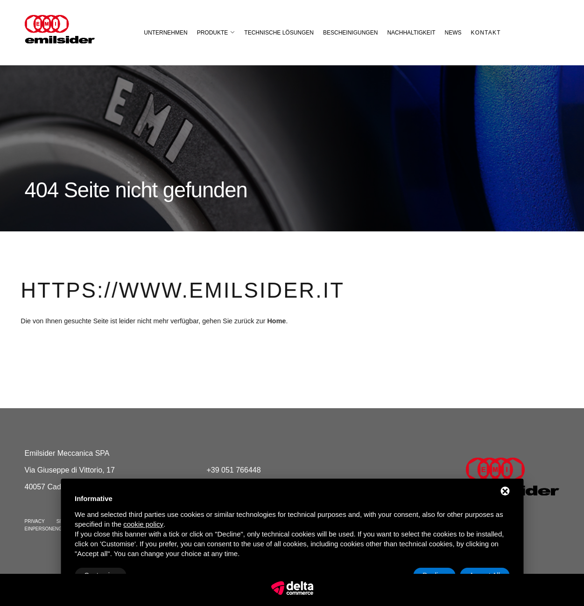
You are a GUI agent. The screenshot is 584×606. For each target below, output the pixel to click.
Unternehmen (165, 32)
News (453, 32)
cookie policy (143, 524)
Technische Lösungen (279, 32)
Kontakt (486, 32)
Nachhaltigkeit (411, 32)
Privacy (35, 521)
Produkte (212, 32)
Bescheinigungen (350, 32)
